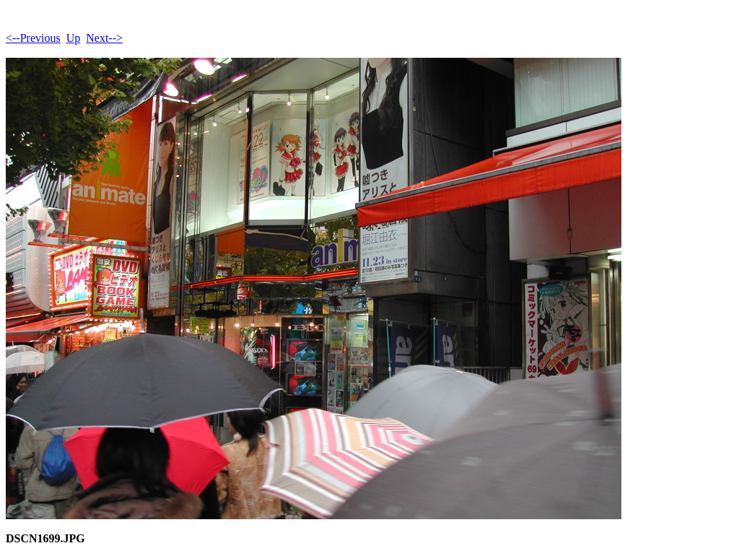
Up (73, 38)
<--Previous (33, 38)
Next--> (104, 38)
